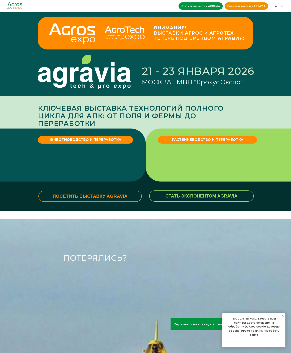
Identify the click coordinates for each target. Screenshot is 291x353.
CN (275, 6)
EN (282, 6)
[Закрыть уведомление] (283, 316)
